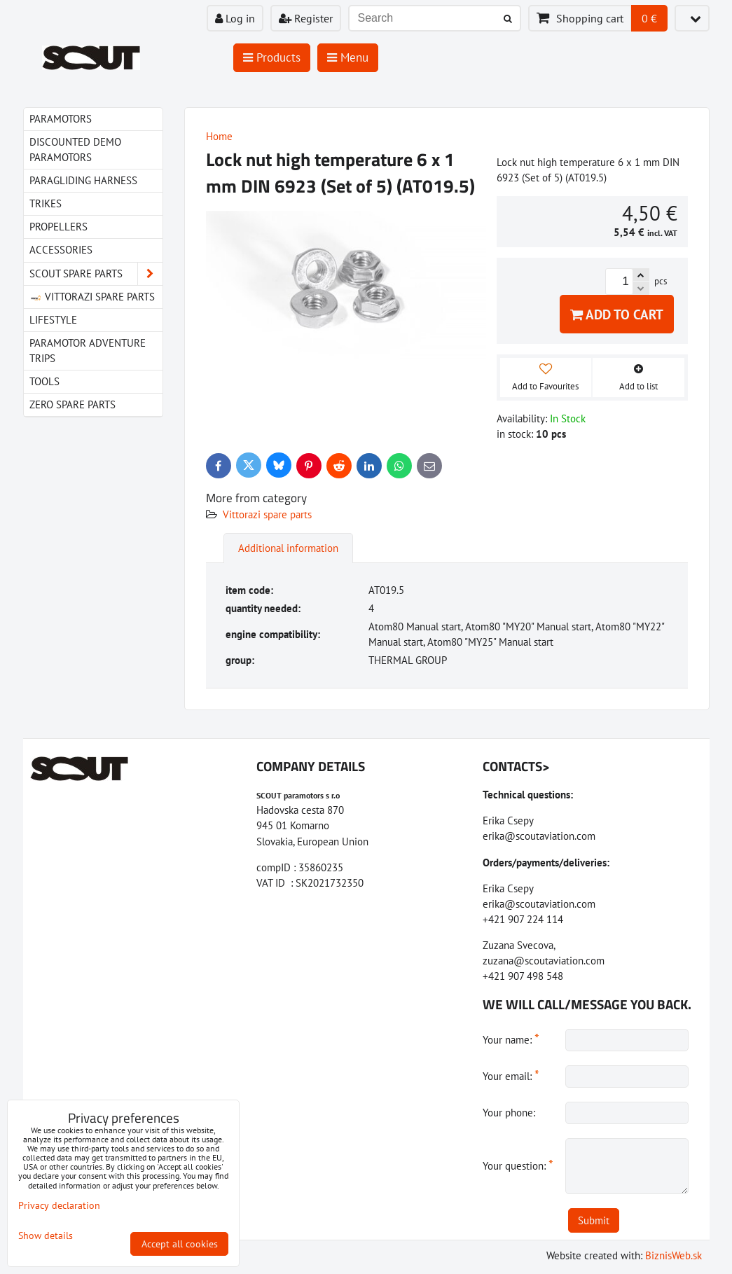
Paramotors (60, 118)
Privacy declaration (59, 1205)
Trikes (45, 203)
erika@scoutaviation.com (539, 836)
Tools (44, 381)
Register (306, 18)
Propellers (58, 226)
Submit (593, 1220)
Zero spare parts (72, 404)
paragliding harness (83, 180)
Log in (235, 18)
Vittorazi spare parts (267, 514)
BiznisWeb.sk (673, 1255)
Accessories (60, 249)
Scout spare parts (96, 274)
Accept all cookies (179, 1244)
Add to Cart (616, 314)
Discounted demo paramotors (75, 149)
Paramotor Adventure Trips (87, 350)
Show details (45, 1236)
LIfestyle (53, 319)
